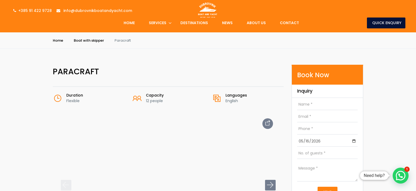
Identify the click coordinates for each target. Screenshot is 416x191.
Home (129, 22)
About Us (256, 22)
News (227, 22)
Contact (289, 22)
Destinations (194, 22)
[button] (270, 185)
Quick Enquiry (386, 22)
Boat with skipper (89, 40)
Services (157, 22)
